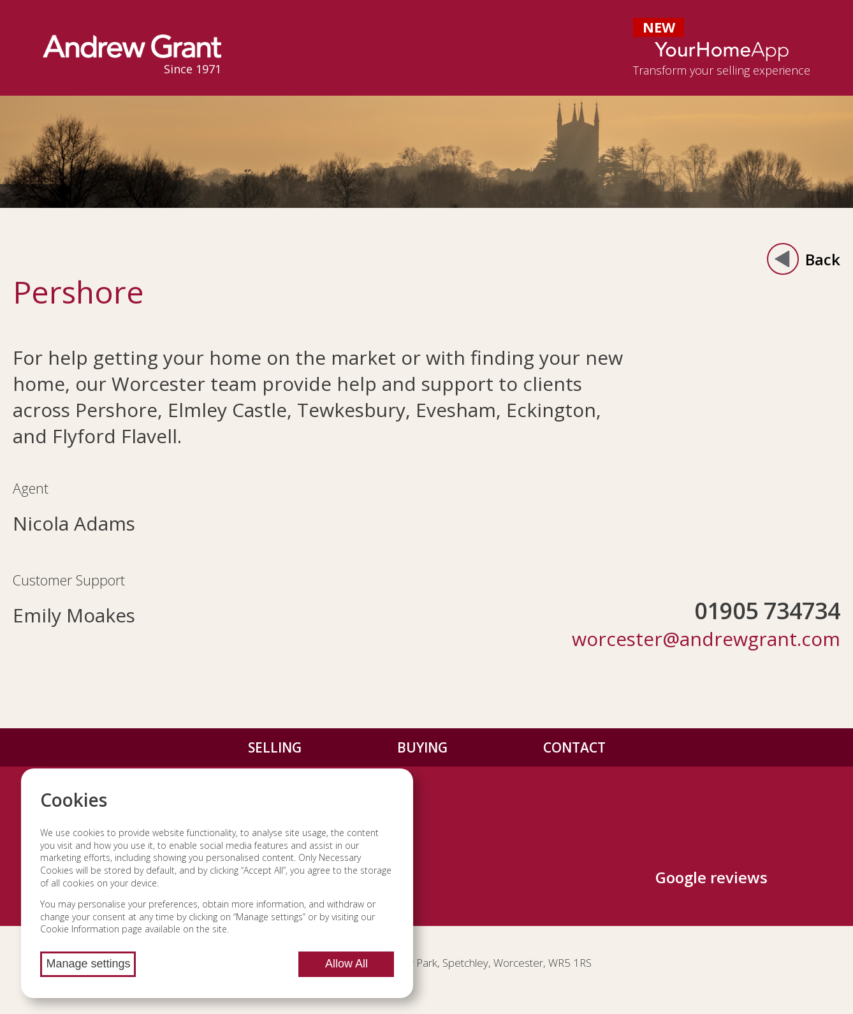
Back (803, 259)
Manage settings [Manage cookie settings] (88, 963)
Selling (275, 747)
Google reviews (711, 877)
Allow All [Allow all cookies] (346, 963)
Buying (422, 747)
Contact (574, 747)
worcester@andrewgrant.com (706, 639)
